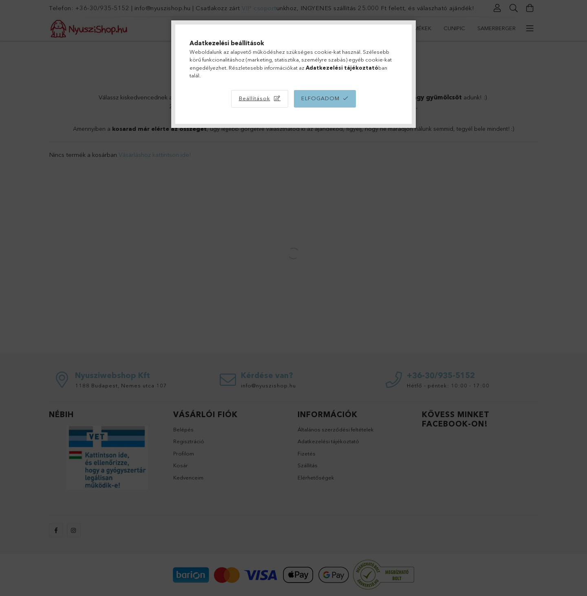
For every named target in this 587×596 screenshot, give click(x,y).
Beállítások (254, 98)
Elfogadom (320, 98)
